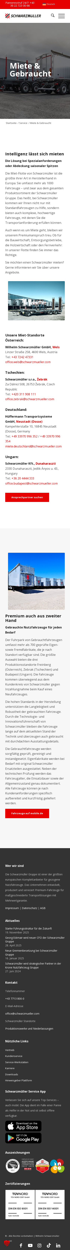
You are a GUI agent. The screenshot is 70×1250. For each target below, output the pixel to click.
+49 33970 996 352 (25, 436)
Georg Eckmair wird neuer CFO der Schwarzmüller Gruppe (35, 939)
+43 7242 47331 (22, 357)
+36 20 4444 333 (23, 478)
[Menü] (60, 16)
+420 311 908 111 (24, 394)
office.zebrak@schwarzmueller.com (29, 399)
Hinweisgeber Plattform (18, 1080)
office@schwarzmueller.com (22, 1013)
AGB (43, 908)
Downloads (11, 1074)
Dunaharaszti (46, 463)
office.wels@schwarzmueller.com (28, 362)
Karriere (10, 1068)
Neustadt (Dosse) (29, 421)
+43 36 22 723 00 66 (22, 4)
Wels (56, 347)
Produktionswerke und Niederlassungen (29, 1028)
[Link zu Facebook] (21, 1245)
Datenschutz (29, 908)
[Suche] (51, 16)
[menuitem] (49, 4)
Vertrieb (9, 1050)
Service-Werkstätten (16, 1062)
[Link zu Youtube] (30, 1245)
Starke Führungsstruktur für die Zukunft (28, 928)
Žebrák (42, 379)
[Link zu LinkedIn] (58, 1245)
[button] (6, 1243)
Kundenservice (13, 1056)
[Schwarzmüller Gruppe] (23, 16)
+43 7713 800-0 (14, 998)
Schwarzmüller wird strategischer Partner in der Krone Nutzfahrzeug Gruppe (33, 965)
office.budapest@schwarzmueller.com (31, 483)
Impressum (12, 908)
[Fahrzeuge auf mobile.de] (27, 813)
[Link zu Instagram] (39, 1245)
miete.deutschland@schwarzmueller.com (33, 446)
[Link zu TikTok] (49, 1245)
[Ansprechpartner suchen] (27, 497)
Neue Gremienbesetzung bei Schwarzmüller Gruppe (31, 952)
